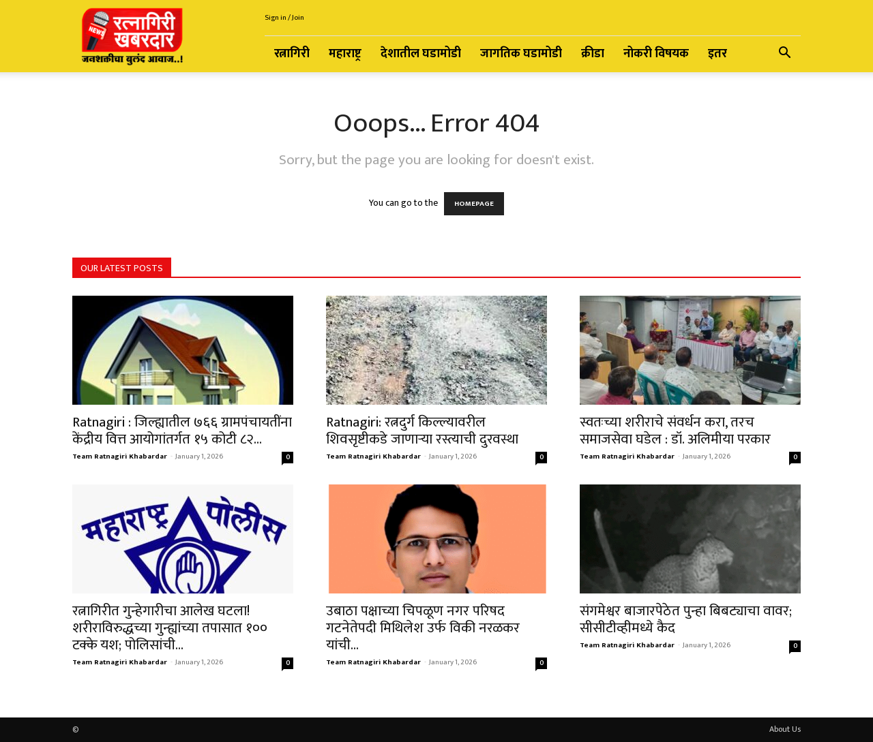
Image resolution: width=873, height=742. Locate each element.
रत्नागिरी (292, 54)
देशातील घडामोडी (421, 54)
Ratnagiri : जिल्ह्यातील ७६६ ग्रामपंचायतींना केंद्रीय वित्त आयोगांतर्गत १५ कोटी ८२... (182, 430)
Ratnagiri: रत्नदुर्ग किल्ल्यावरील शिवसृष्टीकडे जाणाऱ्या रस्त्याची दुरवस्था (422, 430)
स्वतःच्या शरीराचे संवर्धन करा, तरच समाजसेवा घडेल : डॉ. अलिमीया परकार (675, 430)
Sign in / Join (284, 18)
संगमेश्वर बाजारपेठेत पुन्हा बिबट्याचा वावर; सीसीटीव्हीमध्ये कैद (686, 619)
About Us (785, 729)
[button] (784, 55)
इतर (717, 54)
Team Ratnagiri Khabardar (119, 456)
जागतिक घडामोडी (521, 54)
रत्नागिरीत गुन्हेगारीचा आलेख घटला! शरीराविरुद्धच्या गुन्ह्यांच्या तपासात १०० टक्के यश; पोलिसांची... (169, 628)
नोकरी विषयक (656, 54)
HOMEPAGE (474, 204)
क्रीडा (592, 54)
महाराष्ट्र (345, 54)
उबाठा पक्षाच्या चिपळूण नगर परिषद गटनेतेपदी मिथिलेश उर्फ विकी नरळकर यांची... (423, 628)
